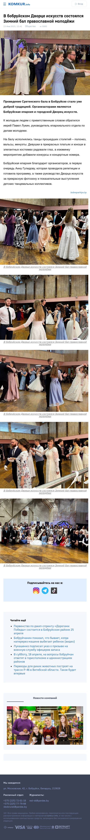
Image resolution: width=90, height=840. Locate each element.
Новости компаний (45, 698)
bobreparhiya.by (79, 192)
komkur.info (52, 815)
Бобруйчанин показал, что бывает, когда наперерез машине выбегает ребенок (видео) (44, 639)
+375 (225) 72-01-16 (14, 800)
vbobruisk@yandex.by (15, 806)
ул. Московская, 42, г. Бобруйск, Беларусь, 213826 (31, 788)
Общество (30, 26)
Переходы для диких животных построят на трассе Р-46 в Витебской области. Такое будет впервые (45, 669)
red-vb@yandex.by (39, 800)
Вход (79, 3)
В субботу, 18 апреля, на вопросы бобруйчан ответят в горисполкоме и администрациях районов (44, 658)
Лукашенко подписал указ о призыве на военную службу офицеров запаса (41, 648)
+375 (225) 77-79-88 (14, 803)
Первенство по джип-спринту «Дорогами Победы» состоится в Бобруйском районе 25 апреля (44, 629)
